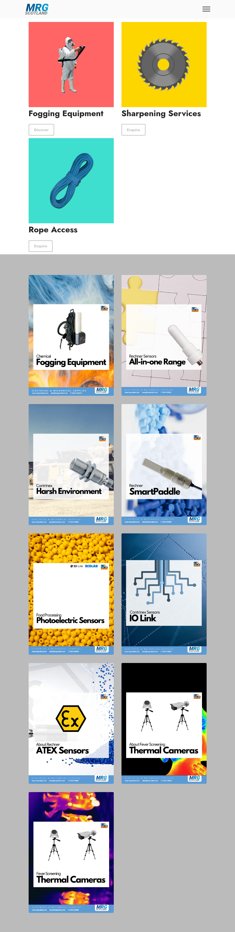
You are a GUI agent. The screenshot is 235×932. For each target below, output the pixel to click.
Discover (40, 129)
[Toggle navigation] (206, 9)
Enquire (133, 129)
